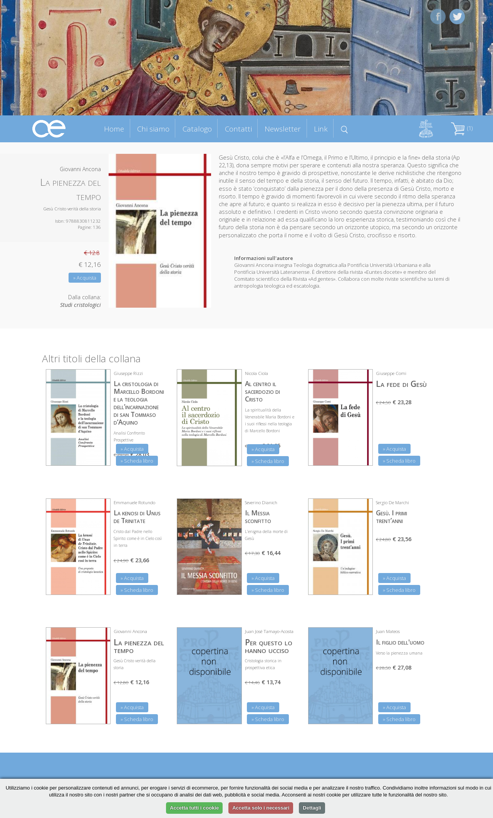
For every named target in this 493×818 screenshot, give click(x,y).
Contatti (238, 128)
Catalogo (197, 128)
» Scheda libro (137, 460)
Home (114, 128)
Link (321, 128)
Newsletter (283, 128)
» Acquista (84, 277)
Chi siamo (153, 128)
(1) (462, 128)
